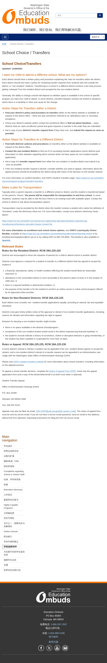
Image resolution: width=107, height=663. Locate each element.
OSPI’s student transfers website (28, 361)
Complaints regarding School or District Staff (14, 473)
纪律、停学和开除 (12, 479)
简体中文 (96, 37)
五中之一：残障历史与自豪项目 (14, 525)
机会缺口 (8, 536)
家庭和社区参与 (11, 500)
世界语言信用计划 (12, 570)
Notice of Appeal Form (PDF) (62, 371)
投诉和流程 (9, 466)
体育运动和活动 (11, 451)
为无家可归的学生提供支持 (14, 553)
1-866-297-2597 (59, 624)
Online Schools (11, 531)
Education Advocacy (13, 489)
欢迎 (4, 44)
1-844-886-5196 (56, 633)
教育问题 (53, 642)
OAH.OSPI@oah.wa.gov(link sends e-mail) (56, 411)
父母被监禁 (9, 513)
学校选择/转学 (10, 546)
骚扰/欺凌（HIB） (12, 461)
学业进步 (8, 446)
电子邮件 (53, 636)
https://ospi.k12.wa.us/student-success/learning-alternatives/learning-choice (57, 233)
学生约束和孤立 (11, 541)
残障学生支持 (10, 560)
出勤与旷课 (9, 456)
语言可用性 (9, 518)
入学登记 (8, 495)
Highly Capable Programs (11, 506)
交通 (6, 565)
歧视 (6, 484)
